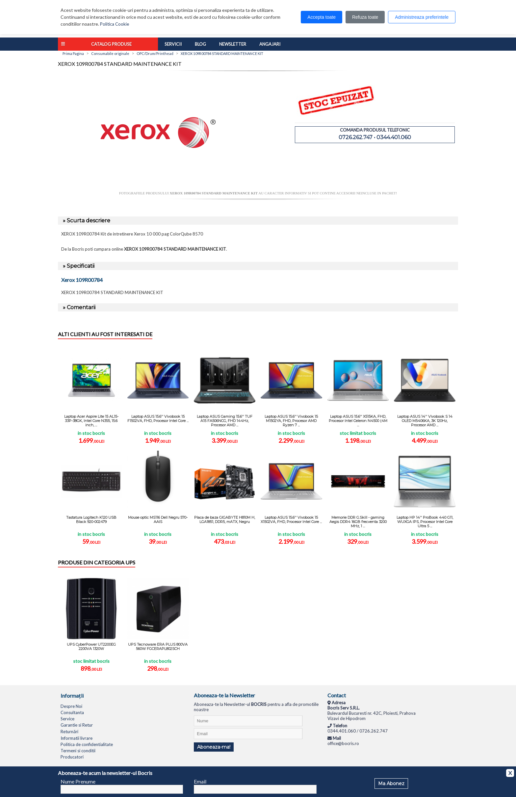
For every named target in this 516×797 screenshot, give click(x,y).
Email (200, 781)
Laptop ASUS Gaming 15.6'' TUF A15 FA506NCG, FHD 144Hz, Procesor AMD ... (224, 420)
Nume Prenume (78, 781)
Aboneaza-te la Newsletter (224, 695)
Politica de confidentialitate (87, 744)
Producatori (72, 757)
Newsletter (232, 44)
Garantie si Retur (77, 725)
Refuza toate (365, 17)
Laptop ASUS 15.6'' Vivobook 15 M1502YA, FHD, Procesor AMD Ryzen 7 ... (291, 420)
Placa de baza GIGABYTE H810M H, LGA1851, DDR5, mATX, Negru (224, 519)
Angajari (269, 44)
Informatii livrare (76, 738)
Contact (336, 695)
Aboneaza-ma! (213, 747)
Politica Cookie (114, 24)
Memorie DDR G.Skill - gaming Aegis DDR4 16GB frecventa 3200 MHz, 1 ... (358, 521)
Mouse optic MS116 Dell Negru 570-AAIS (158, 519)
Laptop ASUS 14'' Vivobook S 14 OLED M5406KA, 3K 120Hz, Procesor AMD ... (424, 420)
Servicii (173, 44)
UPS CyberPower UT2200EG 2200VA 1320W (91, 646)
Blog (200, 44)
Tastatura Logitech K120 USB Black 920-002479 (91, 519)
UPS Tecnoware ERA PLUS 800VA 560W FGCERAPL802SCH (158, 646)
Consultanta (72, 712)
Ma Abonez (391, 783)
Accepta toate (321, 17)
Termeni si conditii (78, 750)
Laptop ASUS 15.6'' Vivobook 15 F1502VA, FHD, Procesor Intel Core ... (158, 418)
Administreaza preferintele (422, 17)
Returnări (69, 731)
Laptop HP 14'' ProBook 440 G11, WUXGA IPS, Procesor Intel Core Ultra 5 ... (425, 521)
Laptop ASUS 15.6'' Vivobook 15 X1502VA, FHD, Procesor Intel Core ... (291, 519)
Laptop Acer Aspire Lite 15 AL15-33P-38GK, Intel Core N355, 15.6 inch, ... (91, 420)
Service (67, 718)
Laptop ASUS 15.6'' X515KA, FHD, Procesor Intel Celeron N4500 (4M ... (358, 420)
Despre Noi (71, 706)
